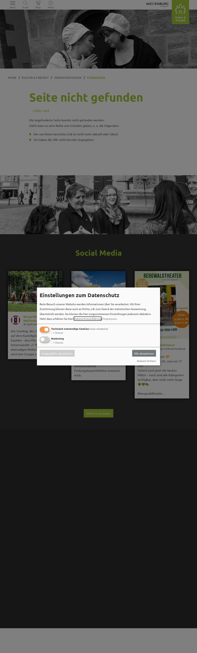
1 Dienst (57, 332)
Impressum (110, 318)
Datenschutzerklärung (87, 318)
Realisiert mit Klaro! (146, 360)
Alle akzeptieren (144, 353)
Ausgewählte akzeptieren (57, 353)
